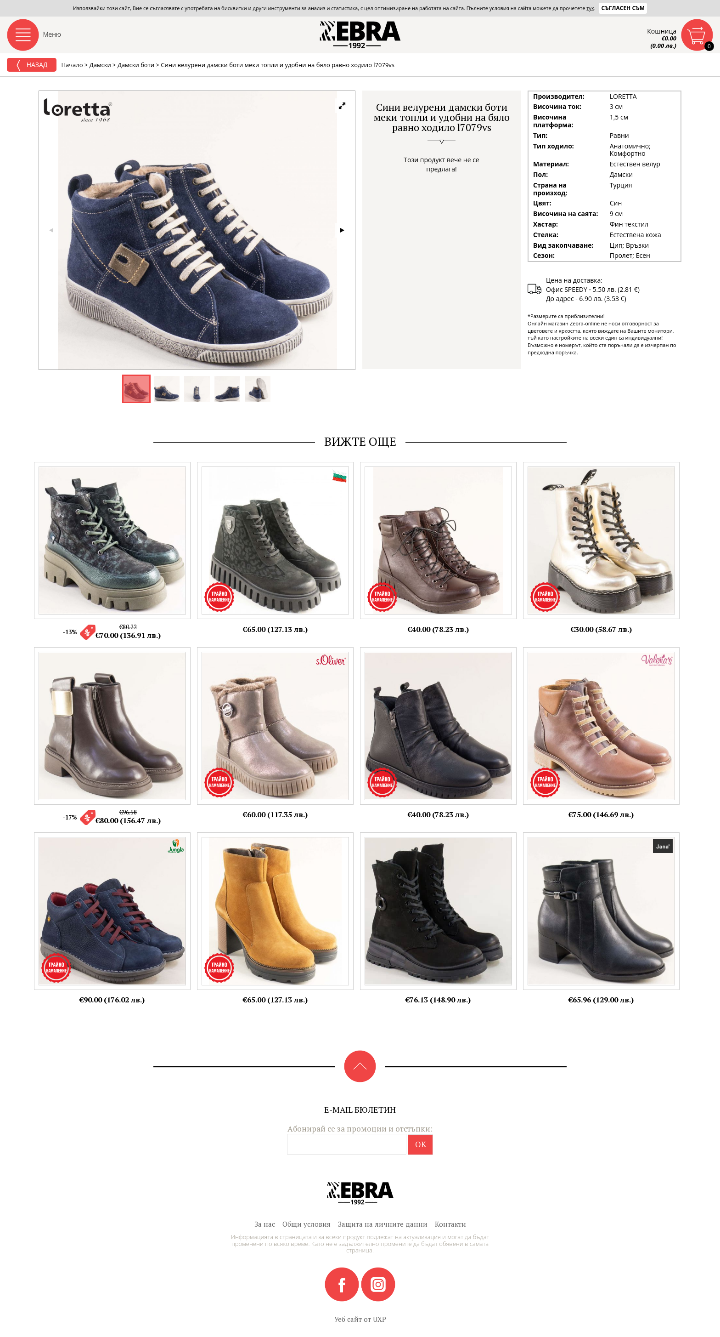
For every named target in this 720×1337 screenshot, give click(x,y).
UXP (379, 1319)
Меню (52, 34)
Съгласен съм (623, 8)
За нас (264, 1224)
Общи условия (306, 1224)
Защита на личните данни (383, 1224)
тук (590, 8)
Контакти (450, 1224)
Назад (31, 65)
